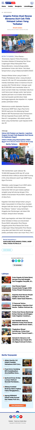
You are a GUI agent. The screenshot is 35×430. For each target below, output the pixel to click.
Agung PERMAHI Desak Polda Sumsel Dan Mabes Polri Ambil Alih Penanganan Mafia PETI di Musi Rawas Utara (13, 397)
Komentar (17, 265)
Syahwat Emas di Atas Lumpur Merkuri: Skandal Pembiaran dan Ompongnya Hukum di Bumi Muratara (12, 380)
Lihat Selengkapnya (17, 405)
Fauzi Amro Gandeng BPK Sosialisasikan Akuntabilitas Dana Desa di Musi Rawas (12, 371)
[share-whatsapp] (19, 261)
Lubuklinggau (29, 6)
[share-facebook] (13, 261)
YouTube (22, 417)
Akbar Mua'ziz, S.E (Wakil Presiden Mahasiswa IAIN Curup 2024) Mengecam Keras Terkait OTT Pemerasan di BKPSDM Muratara (13, 362)
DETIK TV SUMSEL (8, 56)
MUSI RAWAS (7, 250)
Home (4, 6)
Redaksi (11, 421)
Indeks (10, 6)
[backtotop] (17, 412)
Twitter (18, 417)
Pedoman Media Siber (20, 421)
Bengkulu (18, 6)
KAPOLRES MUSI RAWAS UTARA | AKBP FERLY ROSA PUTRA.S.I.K (17, 242)
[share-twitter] (16, 261)
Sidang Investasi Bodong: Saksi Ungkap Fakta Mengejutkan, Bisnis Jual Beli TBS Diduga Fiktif (13, 389)
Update (24, 144)
